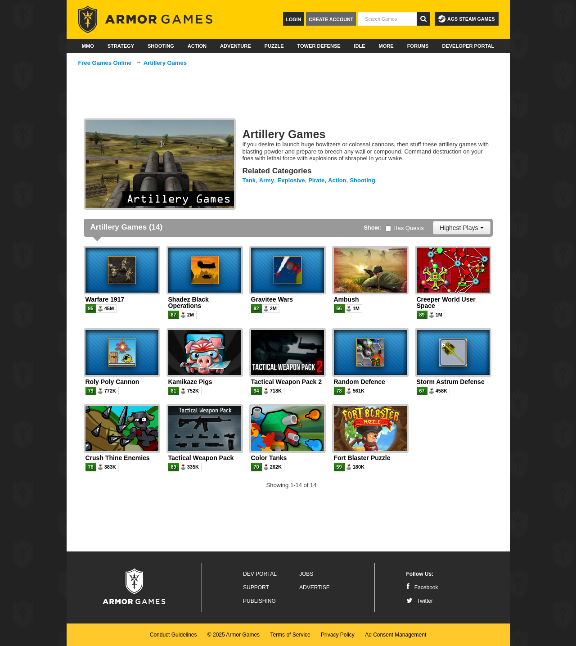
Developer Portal (468, 46)
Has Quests (404, 228)
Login (293, 19)
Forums (418, 46)
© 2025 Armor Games (233, 635)
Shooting (161, 46)
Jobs (306, 574)
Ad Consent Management (395, 635)
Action (197, 46)
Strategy (121, 46)
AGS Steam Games (466, 19)
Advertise (314, 587)
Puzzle (274, 46)
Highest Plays (461, 227)
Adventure (235, 46)
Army (266, 180)
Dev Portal (260, 574)
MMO (88, 46)
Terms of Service (290, 635)
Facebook (422, 587)
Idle (359, 46)
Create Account (331, 19)
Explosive (291, 180)
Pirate (316, 180)
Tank (249, 180)
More (386, 46)
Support (256, 587)
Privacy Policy (338, 635)
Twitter (419, 601)
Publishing (259, 601)
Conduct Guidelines (173, 635)
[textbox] (387, 19)
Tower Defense (318, 46)
